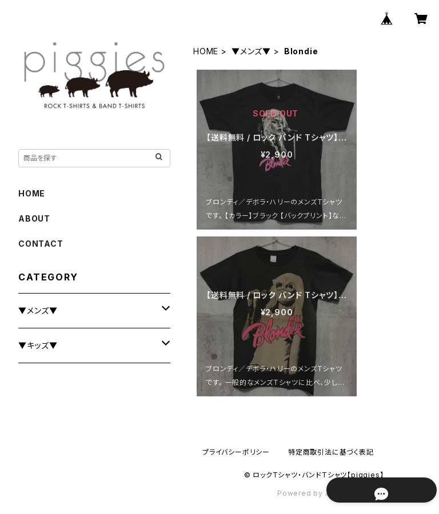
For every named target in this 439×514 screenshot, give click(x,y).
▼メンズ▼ (251, 51)
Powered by (313, 493)
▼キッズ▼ (38, 345)
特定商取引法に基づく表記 (331, 452)
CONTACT (40, 243)
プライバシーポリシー (236, 452)
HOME (205, 51)
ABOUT (34, 218)
